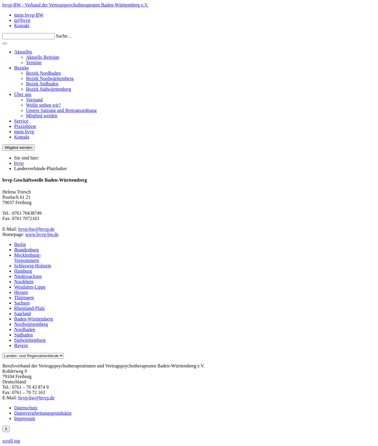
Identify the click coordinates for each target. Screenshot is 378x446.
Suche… (64, 35)
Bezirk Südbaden (42, 83)
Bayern (21, 345)
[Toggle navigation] (4, 43)
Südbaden (23, 334)
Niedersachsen (28, 276)
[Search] (28, 36)
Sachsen (22, 302)
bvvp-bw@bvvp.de (36, 229)
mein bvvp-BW (28, 14)
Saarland (22, 313)
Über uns (22, 94)
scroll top (11, 440)
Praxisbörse (25, 126)
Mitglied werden (41, 115)
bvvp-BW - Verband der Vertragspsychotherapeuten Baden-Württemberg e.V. (75, 4)
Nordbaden (24, 329)
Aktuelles (23, 51)
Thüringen (24, 297)
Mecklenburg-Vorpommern (27, 258)
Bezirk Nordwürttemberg (50, 78)
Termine (34, 62)
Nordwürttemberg (31, 324)
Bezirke (21, 67)
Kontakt (22, 25)
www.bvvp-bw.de (42, 234)
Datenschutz (26, 407)
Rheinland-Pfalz (29, 308)
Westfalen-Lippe (29, 286)
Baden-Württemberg (33, 318)
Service (21, 120)
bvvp (19, 163)
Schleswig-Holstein (32, 265)
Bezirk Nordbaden (43, 73)
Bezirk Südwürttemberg (48, 89)
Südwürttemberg (29, 340)
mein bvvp (24, 131)
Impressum (24, 418)
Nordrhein (24, 281)
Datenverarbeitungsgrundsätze (43, 413)
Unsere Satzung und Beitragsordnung (61, 110)
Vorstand (34, 99)
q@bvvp (22, 20)
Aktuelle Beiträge (42, 57)
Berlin (20, 244)
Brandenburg (26, 249)
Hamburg (23, 271)
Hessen (21, 292)
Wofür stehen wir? (43, 105)
